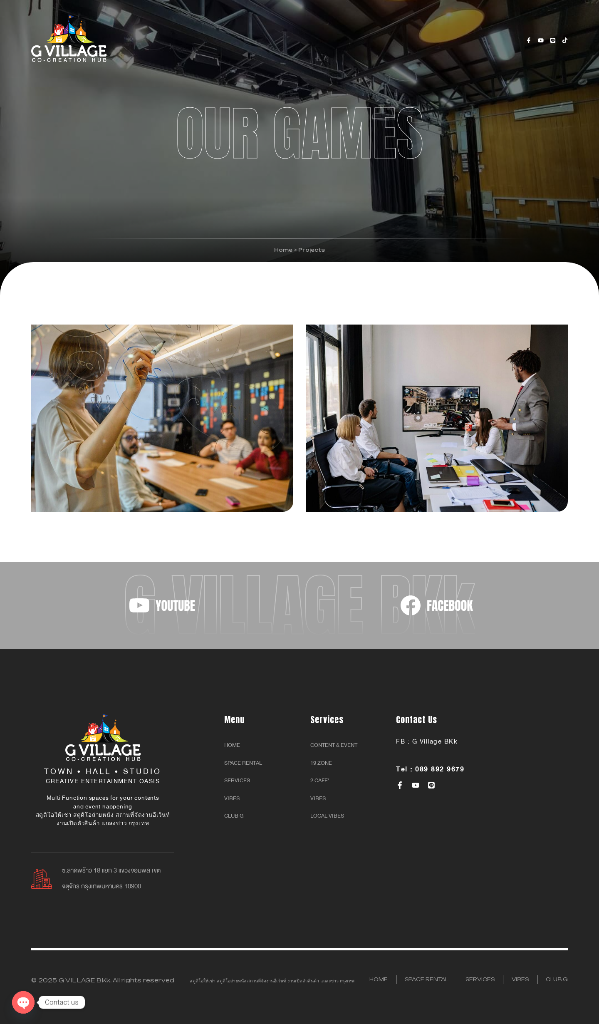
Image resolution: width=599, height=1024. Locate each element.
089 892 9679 (439, 769)
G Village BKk (435, 741)
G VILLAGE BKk (84, 980)
